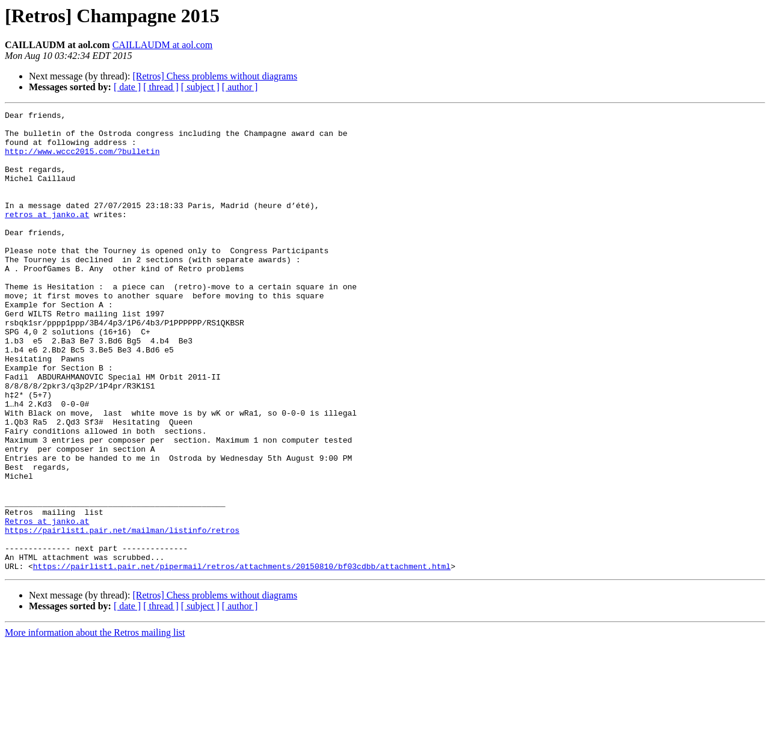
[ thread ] (161, 87)
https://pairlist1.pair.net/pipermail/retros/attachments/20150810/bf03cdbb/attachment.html (242, 658)
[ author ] (240, 87)
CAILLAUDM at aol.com (162, 45)
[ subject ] (200, 87)
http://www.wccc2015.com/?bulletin (82, 160)
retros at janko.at (47, 235)
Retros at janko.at (47, 603)
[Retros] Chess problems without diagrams (214, 76)
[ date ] (127, 87)
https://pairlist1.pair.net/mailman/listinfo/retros (122, 614)
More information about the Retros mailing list (95, 724)
